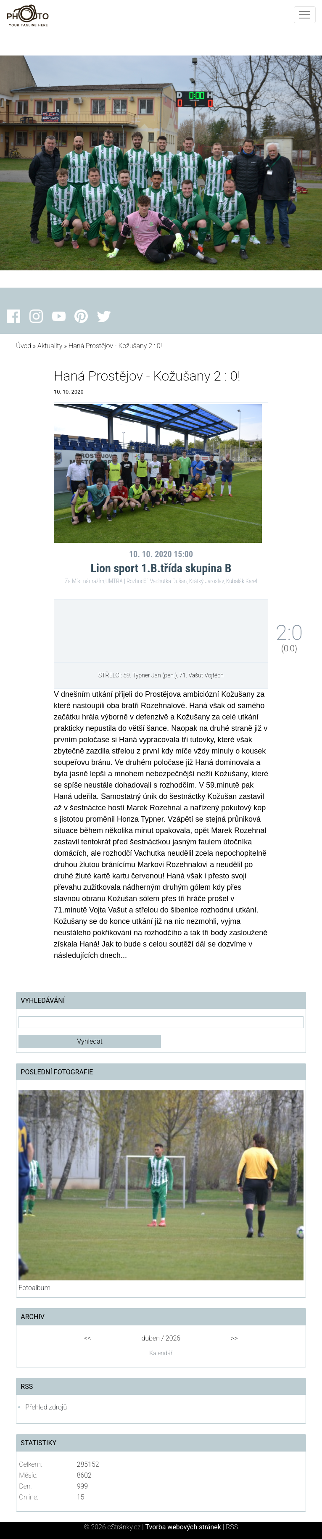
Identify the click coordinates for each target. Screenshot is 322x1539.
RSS (232, 1527)
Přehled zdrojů (46, 1407)
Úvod (23, 346)
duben (151, 1338)
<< (87, 1338)
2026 (173, 1338)
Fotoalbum (34, 1288)
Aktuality (49, 346)
